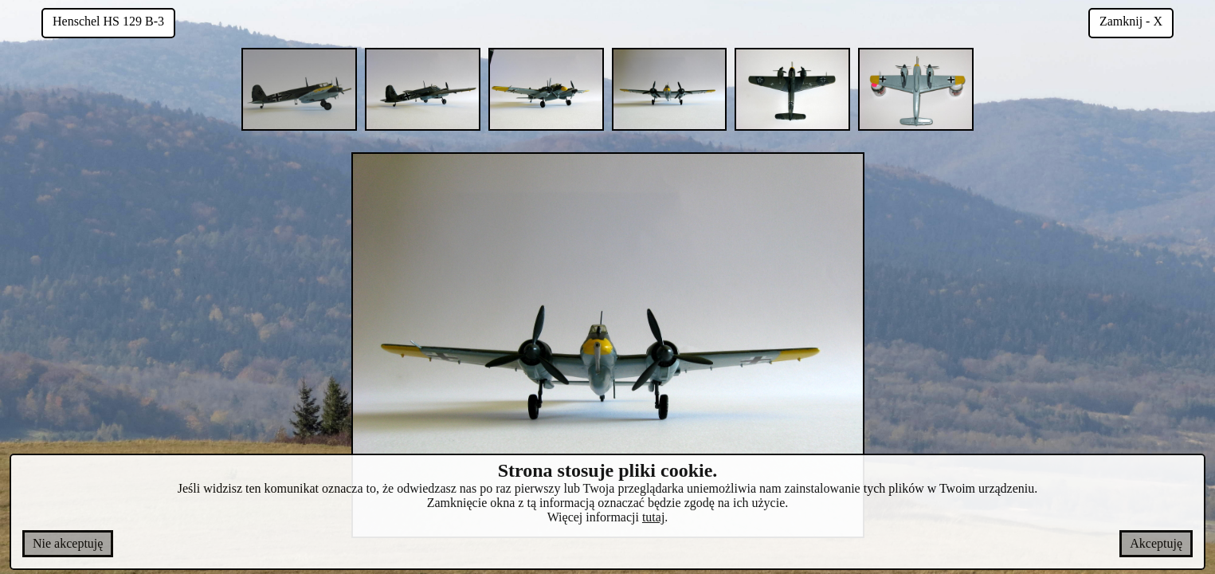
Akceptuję (1156, 543)
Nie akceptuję (68, 543)
